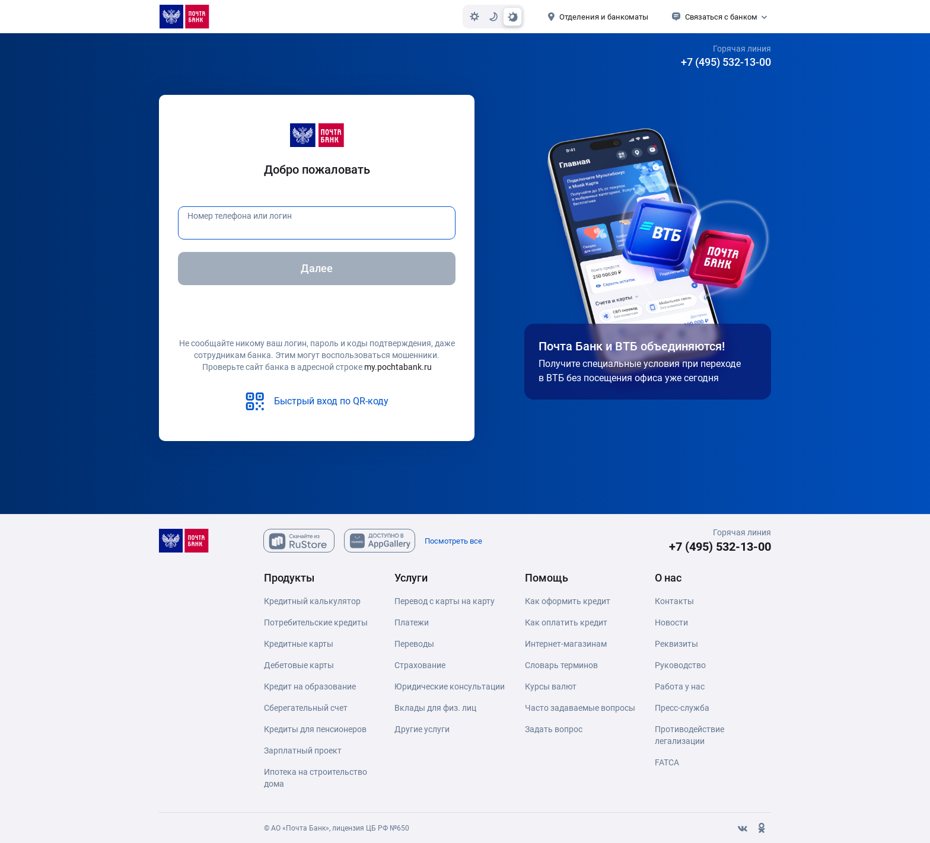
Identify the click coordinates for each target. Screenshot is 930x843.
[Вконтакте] (742, 828)
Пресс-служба (682, 708)
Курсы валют (551, 686)
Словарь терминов (561, 665)
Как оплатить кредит (566, 622)
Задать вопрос (553, 729)
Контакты (674, 601)
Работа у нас (680, 686)
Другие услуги (422, 729)
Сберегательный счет (306, 708)
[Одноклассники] (761, 828)
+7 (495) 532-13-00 (726, 62)
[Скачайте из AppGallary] (379, 541)
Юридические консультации (449, 686)
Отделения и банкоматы (603, 16)
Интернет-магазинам (566, 644)
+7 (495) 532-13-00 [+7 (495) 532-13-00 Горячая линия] (720, 546)
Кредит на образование (310, 686)
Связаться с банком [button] (721, 16)
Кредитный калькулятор (312, 601)
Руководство (680, 665)
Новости (671, 622)
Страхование (419, 665)
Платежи (411, 622)
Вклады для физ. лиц (435, 708)
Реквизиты (676, 644)
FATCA (667, 762)
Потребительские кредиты (316, 622)
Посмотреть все (453, 541)
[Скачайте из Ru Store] (299, 541)
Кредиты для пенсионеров (315, 729)
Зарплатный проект (303, 750)
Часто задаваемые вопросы (580, 708)
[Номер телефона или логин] (317, 223)
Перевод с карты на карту (444, 601)
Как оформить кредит (567, 601)
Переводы (414, 644)
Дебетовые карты (299, 665)
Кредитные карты (298, 644)
